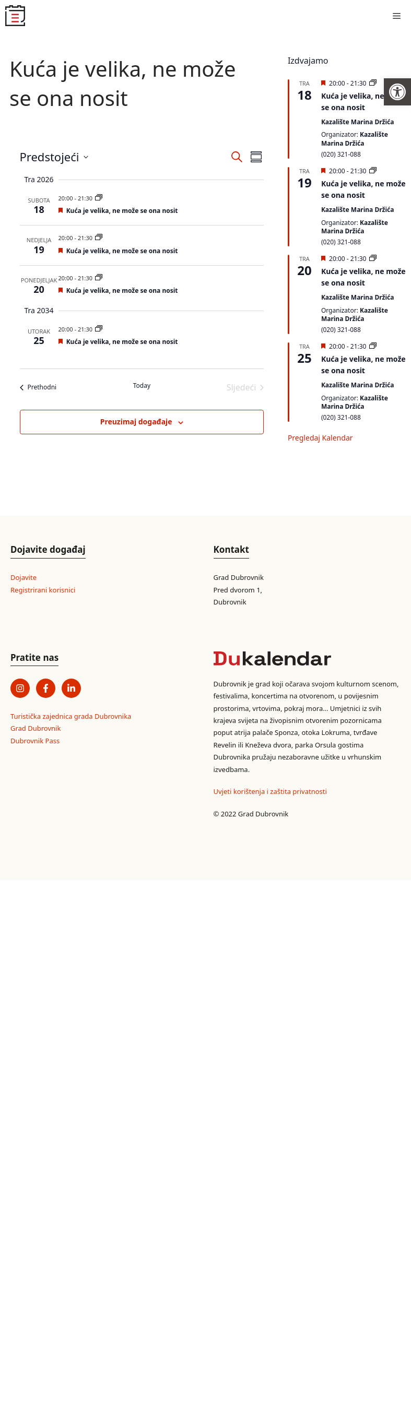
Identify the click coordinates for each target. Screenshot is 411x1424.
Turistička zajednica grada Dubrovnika (70, 716)
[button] (397, 91)
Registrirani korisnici (42, 590)
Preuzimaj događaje (136, 421)
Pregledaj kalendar (320, 438)
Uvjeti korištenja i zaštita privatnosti (270, 791)
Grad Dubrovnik (35, 728)
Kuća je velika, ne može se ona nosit (122, 210)
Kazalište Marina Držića (357, 121)
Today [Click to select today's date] (141, 386)
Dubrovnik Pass (35, 740)
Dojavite (23, 577)
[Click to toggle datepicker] (54, 156)
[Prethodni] (38, 387)
